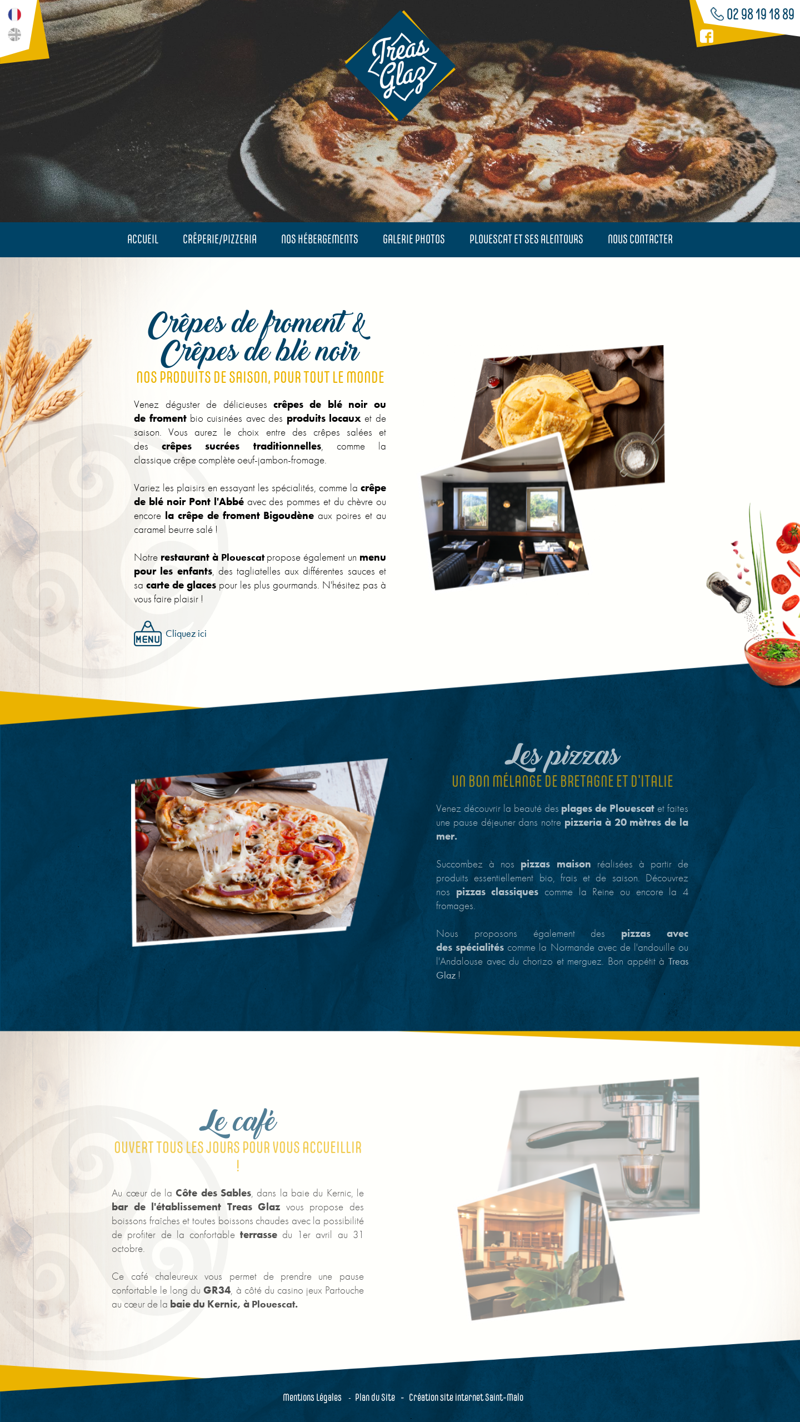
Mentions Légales (312, 1397)
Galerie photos (414, 239)
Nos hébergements (319, 239)
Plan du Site (375, 1397)
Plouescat (238, 557)
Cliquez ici (166, 633)
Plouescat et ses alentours (526, 239)
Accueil (142, 239)
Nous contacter (640, 239)
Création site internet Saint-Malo (466, 1397)
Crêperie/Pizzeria (220, 239)
